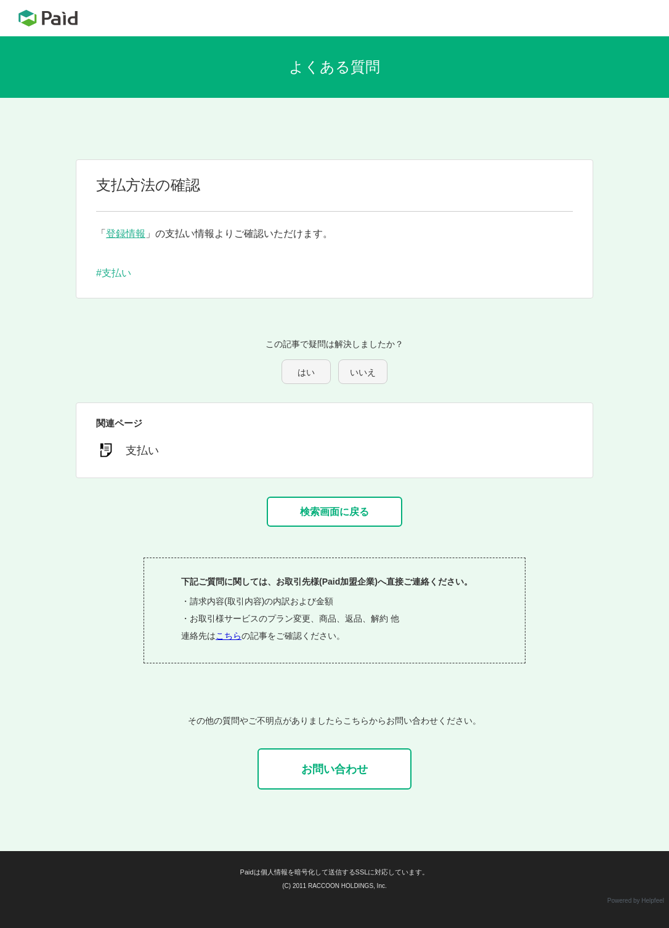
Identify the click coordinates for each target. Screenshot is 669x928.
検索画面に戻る (334, 511)
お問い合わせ (334, 769)
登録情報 (125, 233)
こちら (228, 636)
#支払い (113, 273)
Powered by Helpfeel (635, 900)
